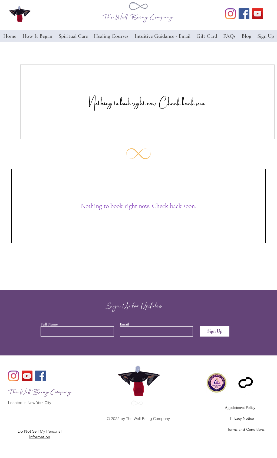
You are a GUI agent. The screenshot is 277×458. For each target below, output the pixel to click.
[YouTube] (257, 13)
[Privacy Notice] (242, 418)
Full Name (49, 324)
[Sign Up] (214, 331)
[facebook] (244, 13)
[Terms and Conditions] (240, 429)
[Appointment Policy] (240, 407)
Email (124, 324)
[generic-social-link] (230, 13)
